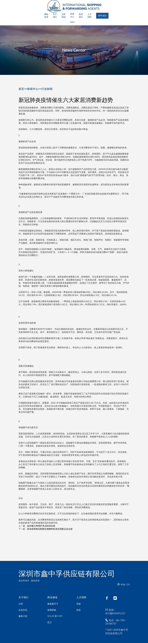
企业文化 (23, 610)
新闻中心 (32, 89)
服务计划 (23, 616)
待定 (78, 610)
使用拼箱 (51, 610)
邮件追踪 (102, 15)
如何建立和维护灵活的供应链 (41, 526)
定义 (49, 622)
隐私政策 (35, 580)
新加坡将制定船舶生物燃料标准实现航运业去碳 (50, 529)
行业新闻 (46, 89)
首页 (21, 89)
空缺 (78, 604)
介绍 (21, 604)
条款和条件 (24, 580)
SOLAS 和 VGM (54, 616)
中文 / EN (125, 584)
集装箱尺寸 (52, 604)
